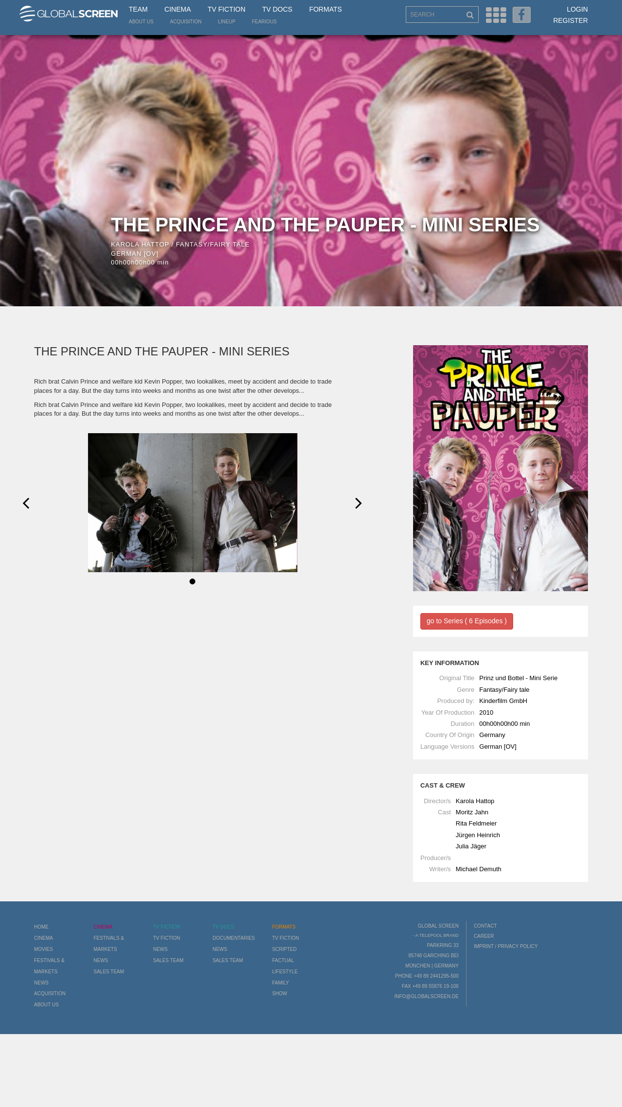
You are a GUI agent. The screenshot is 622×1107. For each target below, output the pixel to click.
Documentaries (233, 938)
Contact (485, 926)
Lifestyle (285, 971)
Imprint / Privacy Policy (506, 946)
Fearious (264, 21)
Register (570, 20)
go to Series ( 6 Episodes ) (467, 621)
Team (138, 9)
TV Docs (277, 9)
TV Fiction (226, 9)
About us (141, 21)
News (41, 982)
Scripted (284, 949)
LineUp (227, 21)
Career (484, 936)
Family (280, 982)
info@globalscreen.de (426, 996)
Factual (283, 960)
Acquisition (186, 21)
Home (41, 927)
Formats (325, 9)
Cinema (177, 9)
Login (577, 9)
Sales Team (108, 971)
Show (279, 993)
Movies (43, 949)
